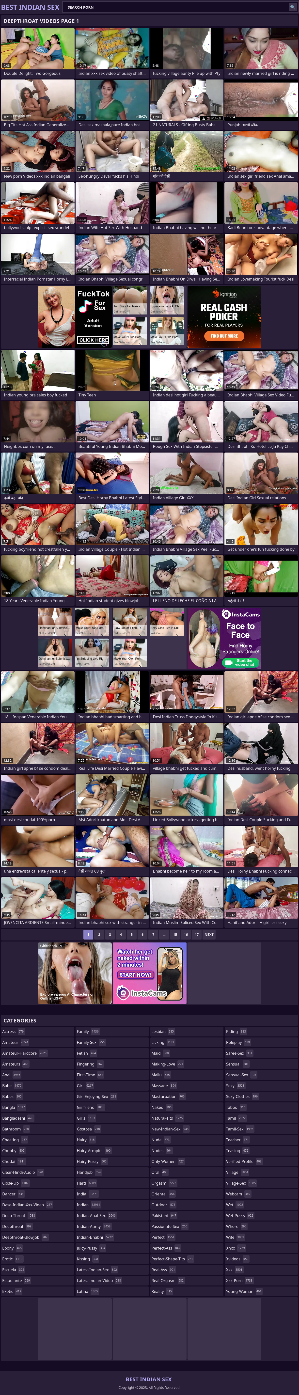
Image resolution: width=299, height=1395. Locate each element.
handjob (89, 1172)
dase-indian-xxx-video (27, 1204)
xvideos (238, 1259)
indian (89, 1204)
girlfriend (91, 1107)
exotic (12, 1291)
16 (186, 934)
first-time (90, 1075)
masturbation (169, 1096)
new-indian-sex (171, 1129)
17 (197, 934)
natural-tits (168, 1118)
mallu (161, 1075)
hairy (86, 1140)
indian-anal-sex (97, 1215)
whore (237, 1226)
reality (162, 1291)
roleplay (238, 1042)
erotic (13, 1259)
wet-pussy (240, 1215)
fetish (87, 1053)
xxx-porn (240, 1280)
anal (11, 1075)
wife (235, 1237)
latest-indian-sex (97, 1269)
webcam (239, 1194)
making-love (168, 1064)
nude (161, 1140)
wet (235, 1204)
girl (85, 1085)
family (88, 1031)
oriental (164, 1194)
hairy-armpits (94, 1150)
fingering (90, 1064)
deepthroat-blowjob (25, 1237)
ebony (12, 1248)
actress (13, 1031)
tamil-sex (240, 1129)
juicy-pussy (91, 1248)
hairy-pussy (92, 1161)
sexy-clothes (242, 1096)
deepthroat (17, 1226)
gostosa (89, 1129)
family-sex (91, 1042)
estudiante (16, 1280)
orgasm (164, 1183)
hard (87, 1183)
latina (88, 1291)
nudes (162, 1150)
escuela (13, 1269)
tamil (236, 1118)
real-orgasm (168, 1280)
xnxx (236, 1248)
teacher (238, 1140)
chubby (14, 1150)
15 (175, 934)
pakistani (165, 1215)
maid (161, 1053)
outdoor (164, 1204)
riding (236, 1031)
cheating (15, 1140)
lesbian (163, 1031)
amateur (15, 1042)
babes (12, 1096)
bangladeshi (18, 1118)
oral (160, 1172)
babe (12, 1085)
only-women (168, 1161)
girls (86, 1118)
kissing (88, 1259)
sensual (238, 1064)
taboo (236, 1107)
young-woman (244, 1291)
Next (209, 934)
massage (164, 1085)
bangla (14, 1107)
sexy (236, 1085)
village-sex (241, 1183)
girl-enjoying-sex (97, 1096)
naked (162, 1107)
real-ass (164, 1269)
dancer (13, 1194)
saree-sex (239, 1053)
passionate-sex (170, 1226)
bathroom (16, 1129)
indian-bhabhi (95, 1237)
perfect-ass (167, 1248)
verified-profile (244, 1161)
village (237, 1172)
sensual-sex (241, 1075)
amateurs (16, 1064)
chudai (14, 1161)
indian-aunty (94, 1226)
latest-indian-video (99, 1280)
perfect (164, 1237)
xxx (235, 1269)
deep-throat (19, 1215)
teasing (238, 1150)
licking (163, 1042)
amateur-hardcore (25, 1053)
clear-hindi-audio (23, 1172)
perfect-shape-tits (173, 1259)
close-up (16, 1183)
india (88, 1194)
